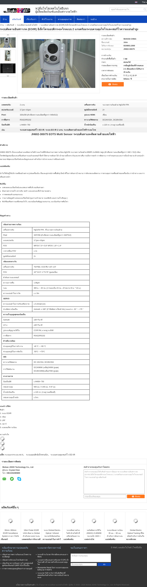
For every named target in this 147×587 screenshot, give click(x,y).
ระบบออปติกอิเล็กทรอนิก (37, 454)
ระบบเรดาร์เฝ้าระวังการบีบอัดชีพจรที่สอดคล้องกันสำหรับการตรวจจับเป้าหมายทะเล (53, 575)
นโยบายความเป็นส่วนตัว (25, 585)
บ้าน (5, 19)
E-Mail (114, 547)
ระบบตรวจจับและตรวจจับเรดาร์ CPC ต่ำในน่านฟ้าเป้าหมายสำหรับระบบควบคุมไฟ (53, 562)
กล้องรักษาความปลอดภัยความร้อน (15, 549)
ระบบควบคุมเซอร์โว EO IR (63, 454)
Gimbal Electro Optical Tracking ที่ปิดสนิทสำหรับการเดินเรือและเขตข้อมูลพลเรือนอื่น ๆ (135, 533)
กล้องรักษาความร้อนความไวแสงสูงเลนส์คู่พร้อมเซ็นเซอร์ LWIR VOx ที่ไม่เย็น (17, 564)
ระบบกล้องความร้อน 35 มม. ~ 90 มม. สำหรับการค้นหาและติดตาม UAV (115, 533)
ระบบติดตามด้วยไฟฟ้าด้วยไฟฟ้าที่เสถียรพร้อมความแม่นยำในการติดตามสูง (73, 533)
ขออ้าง (94, 19)
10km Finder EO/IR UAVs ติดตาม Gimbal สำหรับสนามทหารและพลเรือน (31, 533)
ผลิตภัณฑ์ (16, 19)
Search (145, 9)
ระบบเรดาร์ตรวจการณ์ (49, 548)
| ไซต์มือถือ (137, 547)
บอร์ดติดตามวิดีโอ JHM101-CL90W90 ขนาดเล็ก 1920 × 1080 (93, 533)
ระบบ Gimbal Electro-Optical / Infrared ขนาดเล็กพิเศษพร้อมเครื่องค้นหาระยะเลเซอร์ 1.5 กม (52, 533)
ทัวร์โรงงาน (47, 19)
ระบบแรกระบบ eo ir (14, 454)
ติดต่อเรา (81, 19)
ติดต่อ (114, 84)
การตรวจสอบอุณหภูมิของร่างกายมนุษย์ (17, 569)
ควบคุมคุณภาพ (64, 19)
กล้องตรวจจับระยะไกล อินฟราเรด (15, 560)
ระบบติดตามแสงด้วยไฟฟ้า (27, 25)
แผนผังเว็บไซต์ (124, 547)
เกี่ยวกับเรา (31, 19)
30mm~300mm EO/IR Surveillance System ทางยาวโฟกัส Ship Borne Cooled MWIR (10, 533)
